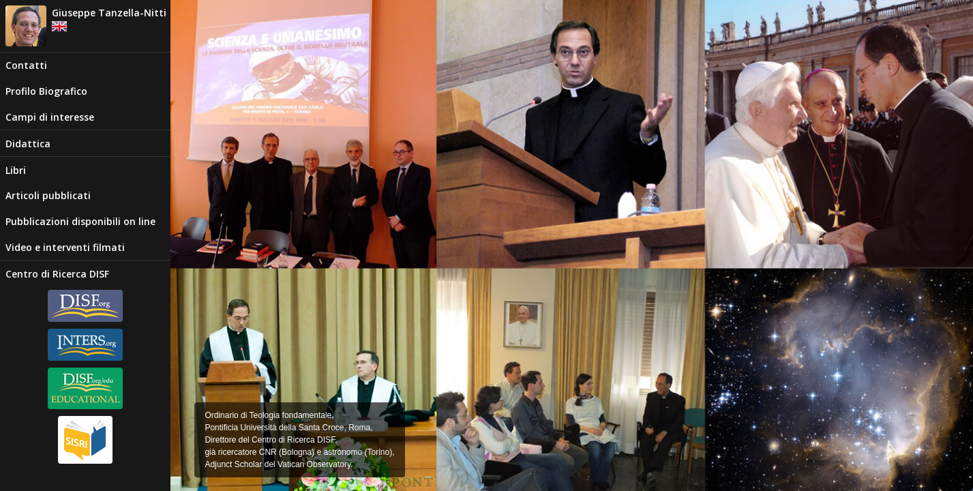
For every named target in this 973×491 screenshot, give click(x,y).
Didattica (27, 143)
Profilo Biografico (46, 91)
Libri (15, 170)
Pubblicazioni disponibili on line (80, 221)
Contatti (26, 65)
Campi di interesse (49, 116)
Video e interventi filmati (65, 247)
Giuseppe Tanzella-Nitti (109, 12)
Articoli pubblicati (48, 195)
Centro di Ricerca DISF (57, 273)
